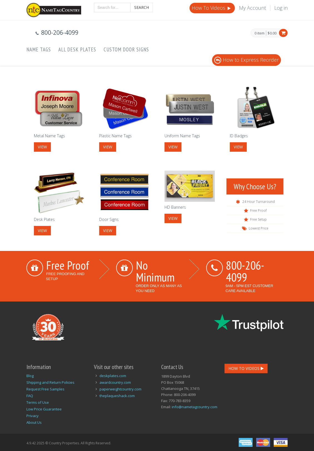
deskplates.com (112, 375)
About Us (34, 422)
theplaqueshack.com (117, 395)
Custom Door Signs (126, 49)
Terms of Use (37, 402)
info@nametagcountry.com (194, 406)
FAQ (29, 395)
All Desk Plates (77, 49)
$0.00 (272, 33)
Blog (30, 375)
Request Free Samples (45, 389)
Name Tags (38, 49)
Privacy (32, 415)
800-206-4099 (245, 271)
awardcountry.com (115, 382)
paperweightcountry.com (120, 389)
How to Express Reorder (246, 59)
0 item (260, 33)
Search (141, 7)
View (42, 146)
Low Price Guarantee (44, 409)
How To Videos (212, 7)
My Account (252, 7)
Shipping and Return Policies (50, 382)
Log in (281, 7)
